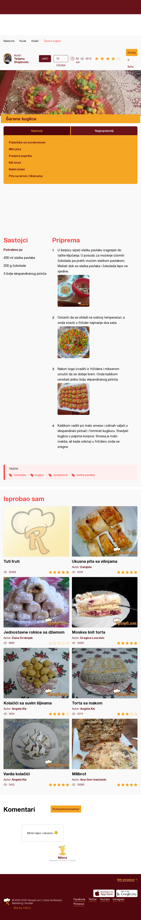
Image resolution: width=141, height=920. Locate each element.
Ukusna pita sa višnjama (105, 540)
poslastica (60, 475)
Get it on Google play (126, 893)
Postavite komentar (65, 809)
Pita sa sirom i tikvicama (26, 176)
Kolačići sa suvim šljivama (36, 682)
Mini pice (15, 149)
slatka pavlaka (86, 475)
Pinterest (79, 904)
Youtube (105, 899)
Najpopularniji (104, 130)
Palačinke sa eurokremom (27, 142)
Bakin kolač (17, 169)
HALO (27, 907)
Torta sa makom (105, 682)
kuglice (39, 475)
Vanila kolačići (36, 752)
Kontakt (29, 903)
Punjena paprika (20, 155)
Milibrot (105, 752)
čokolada (20, 475)
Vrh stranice (125, 879)
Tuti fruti (36, 540)
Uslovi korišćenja (52, 900)
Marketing (17, 903)
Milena (62, 857)
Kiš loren (15, 162)
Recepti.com (70, 7)
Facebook (79, 899)
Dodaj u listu (132, 53)
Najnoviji (37, 130)
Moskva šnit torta (105, 611)
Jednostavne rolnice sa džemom (36, 611)
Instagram (118, 899)
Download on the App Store (104, 893)
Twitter (92, 899)
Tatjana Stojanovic (21, 60)
